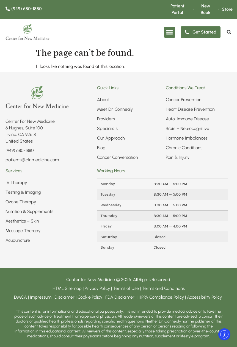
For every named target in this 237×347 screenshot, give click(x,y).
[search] (229, 32)
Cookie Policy (90, 297)
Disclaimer (64, 297)
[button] (169, 32)
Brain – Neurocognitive (187, 128)
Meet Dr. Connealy (115, 109)
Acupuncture (17, 240)
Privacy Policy (98, 288)
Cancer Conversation (117, 157)
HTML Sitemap (67, 288)
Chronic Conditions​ (184, 147)
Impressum (40, 297)
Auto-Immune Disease (187, 118)
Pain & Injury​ (177, 157)
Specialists (107, 128)
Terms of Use (126, 288)
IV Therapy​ (16, 182)
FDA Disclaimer (119, 297)
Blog (101, 147)
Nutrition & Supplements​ (29, 211)
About (103, 99)
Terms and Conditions (163, 288)
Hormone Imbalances (187, 138)
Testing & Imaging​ (23, 192)
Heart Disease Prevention (190, 109)
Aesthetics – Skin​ (22, 221)
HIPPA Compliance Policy (161, 297)
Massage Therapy (22, 230)
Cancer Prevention (184, 99)
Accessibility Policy (205, 297)
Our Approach (111, 138)
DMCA (20, 297)
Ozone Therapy (20, 201)
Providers (106, 118)
